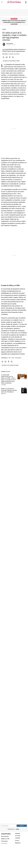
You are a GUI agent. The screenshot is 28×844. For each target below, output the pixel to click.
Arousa (17, 840)
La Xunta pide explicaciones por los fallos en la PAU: (8, 379)
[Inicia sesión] (25, 2)
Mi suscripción (5, 836)
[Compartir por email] (6, 57)
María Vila (3, 393)
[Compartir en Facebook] (10, 57)
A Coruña (17, 835)
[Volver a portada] (14, 2)
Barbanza (17, 842)
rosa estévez (9, 43)
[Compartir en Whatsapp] (3, 57)
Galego (17, 829)
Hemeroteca (4, 841)
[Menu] (2, 2)
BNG (10, 357)
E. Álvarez (3, 384)
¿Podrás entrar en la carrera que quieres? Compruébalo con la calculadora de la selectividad (14, 22)
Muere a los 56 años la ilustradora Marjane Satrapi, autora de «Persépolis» (9, 390)
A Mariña (17, 838)
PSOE (13, 357)
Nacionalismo (18, 357)
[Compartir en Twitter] (13, 57)
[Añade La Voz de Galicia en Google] (11, 61)
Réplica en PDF (5, 838)
